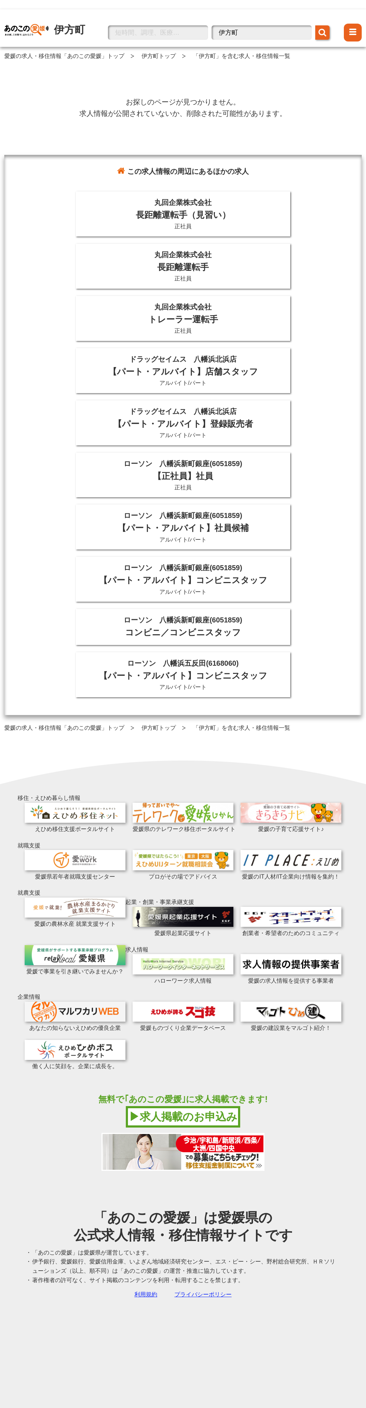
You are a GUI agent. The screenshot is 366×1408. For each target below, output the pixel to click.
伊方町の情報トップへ (32, 19)
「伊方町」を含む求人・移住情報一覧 (241, 56)
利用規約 (145, 1294)
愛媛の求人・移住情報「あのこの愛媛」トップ (64, 56)
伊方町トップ (159, 56)
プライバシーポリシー (203, 1294)
